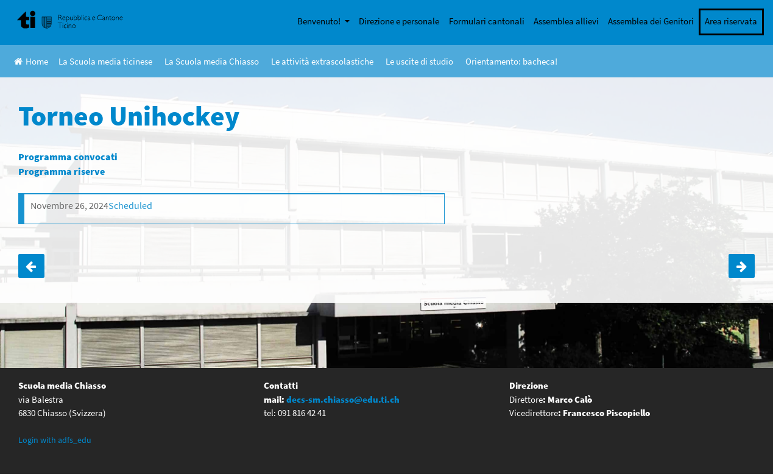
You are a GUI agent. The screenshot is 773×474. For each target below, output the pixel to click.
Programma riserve (61, 171)
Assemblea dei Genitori (651, 21)
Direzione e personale (399, 21)
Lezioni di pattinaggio (31, 266)
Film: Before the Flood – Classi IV (742, 266)
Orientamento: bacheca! (511, 61)
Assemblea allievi (566, 21)
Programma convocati (68, 156)
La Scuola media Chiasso (211, 61)
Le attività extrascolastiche (322, 61)
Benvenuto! (319, 21)
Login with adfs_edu (54, 439)
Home (31, 61)
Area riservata (731, 21)
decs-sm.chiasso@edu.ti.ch (343, 399)
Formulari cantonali (486, 21)
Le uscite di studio (419, 61)
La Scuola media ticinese (105, 61)
